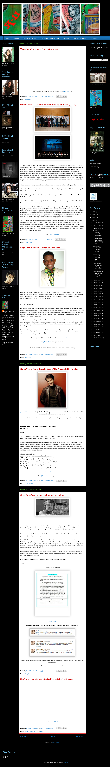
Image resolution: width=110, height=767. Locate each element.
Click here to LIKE (7, 156)
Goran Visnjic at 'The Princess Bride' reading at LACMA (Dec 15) (48, 104)
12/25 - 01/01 (97, 222)
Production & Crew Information (50, 38)
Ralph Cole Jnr (29, 357)
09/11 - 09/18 (97, 313)
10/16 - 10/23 (97, 299)
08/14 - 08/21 (97, 324)
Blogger (66, 762)
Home (7, 38)
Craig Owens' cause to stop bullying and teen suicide (42, 495)
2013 (93, 214)
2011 (93, 220)
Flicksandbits (54, 721)
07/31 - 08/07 (97, 329)
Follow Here (5, 142)
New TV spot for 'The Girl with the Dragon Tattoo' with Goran (46, 679)
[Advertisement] (96, 360)
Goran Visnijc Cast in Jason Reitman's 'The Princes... (97, 257)
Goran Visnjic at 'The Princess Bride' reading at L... (98, 240)
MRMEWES (66, 91)
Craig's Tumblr (52, 621)
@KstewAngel (47, 342)
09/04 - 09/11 (97, 316)
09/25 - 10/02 (97, 307)
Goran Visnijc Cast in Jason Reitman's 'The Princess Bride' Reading (49, 369)
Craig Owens (28, 674)
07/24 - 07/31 (97, 332)
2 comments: (49, 239)
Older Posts (80, 736)
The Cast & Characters (80, 38)
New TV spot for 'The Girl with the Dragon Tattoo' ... (98, 274)
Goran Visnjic (29, 242)
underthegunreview (53, 666)
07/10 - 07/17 (97, 338)
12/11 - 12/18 (97, 228)
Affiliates (94, 38)
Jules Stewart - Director (29, 38)
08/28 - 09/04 (97, 318)
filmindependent (54, 234)
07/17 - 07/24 (97, 335)
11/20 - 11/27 (97, 285)
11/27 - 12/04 (97, 283)
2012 (93, 217)
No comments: (49, 96)
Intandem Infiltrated (95, 163)
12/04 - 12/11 (97, 280)
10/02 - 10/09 (97, 305)
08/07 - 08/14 (97, 327)
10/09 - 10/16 (97, 302)
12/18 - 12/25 (97, 225)
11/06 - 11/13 (97, 291)
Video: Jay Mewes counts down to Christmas (39, 49)
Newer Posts (24, 736)
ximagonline (69, 338)
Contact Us (66, 38)
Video (41, 731)
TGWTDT (36, 731)
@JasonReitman (25, 412)
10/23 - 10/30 (97, 296)
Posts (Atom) (56, 742)
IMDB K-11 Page (95, 167)
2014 (93, 212)
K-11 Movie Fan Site (9, 312)
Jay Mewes (28, 99)
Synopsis (16, 38)
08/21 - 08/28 (97, 321)
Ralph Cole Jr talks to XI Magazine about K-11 (40, 247)
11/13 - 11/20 (97, 288)
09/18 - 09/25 (97, 310)
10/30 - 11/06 (97, 294)
